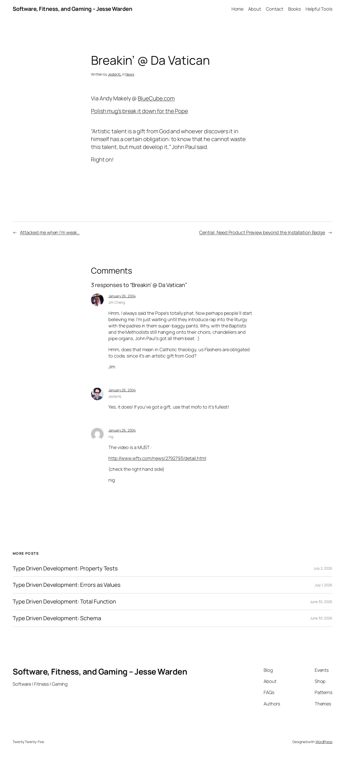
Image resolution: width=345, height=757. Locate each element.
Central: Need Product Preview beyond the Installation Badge (262, 232)
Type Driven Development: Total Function (64, 601)
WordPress (323, 741)
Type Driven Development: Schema (57, 618)
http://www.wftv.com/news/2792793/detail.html (157, 458)
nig (110, 436)
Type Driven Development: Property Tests (65, 568)
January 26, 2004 (121, 296)
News (129, 74)
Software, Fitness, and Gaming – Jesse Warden (72, 9)
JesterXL (114, 74)
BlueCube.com (156, 98)
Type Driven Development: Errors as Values (67, 585)
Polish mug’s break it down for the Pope (139, 111)
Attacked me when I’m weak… (50, 232)
